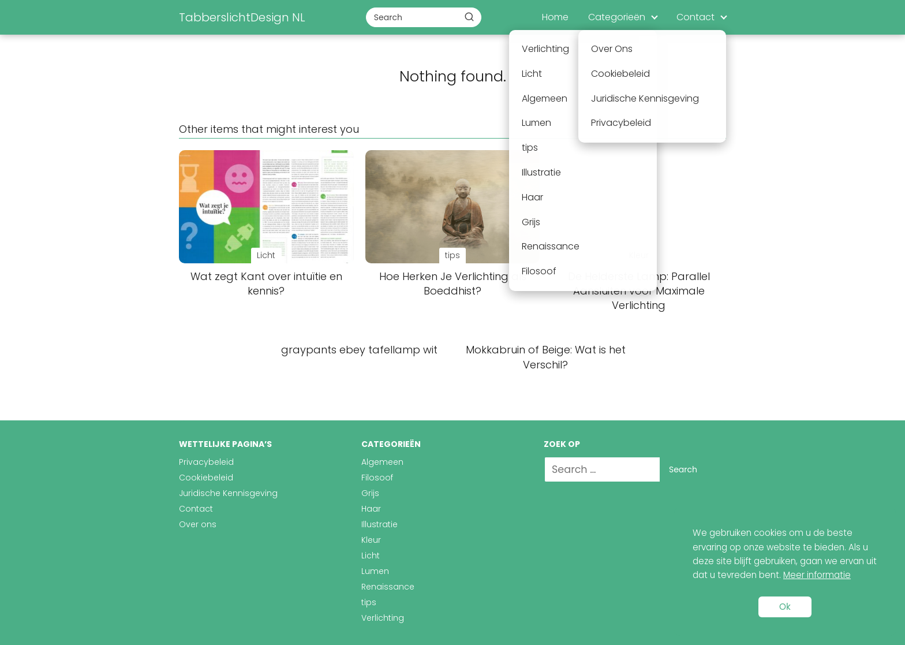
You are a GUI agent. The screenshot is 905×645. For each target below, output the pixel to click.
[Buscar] (469, 17)
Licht (370, 555)
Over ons (197, 524)
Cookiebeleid (206, 477)
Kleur (371, 540)
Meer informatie (817, 575)
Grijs (370, 493)
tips (368, 602)
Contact (695, 17)
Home (555, 17)
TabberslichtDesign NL (242, 17)
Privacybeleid (206, 462)
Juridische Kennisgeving (228, 493)
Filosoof (377, 477)
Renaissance (387, 586)
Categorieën (616, 17)
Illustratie (379, 524)
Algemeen (382, 462)
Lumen (375, 571)
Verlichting (382, 618)
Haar (371, 508)
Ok (785, 607)
